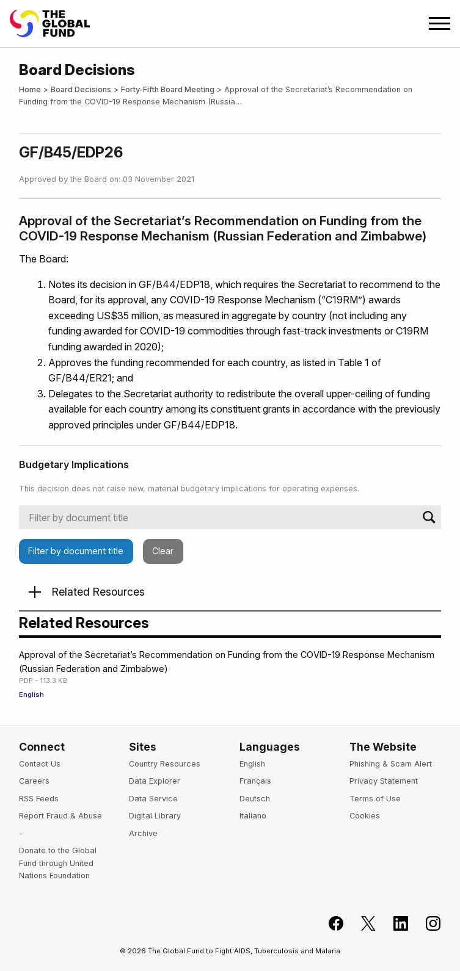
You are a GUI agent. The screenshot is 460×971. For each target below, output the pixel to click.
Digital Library (155, 815)
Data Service (153, 798)
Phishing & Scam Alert (390, 763)
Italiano (252, 815)
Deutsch (254, 798)
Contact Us (39, 763)
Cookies (364, 815)
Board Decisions (81, 89)
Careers (34, 780)
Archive (143, 833)
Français (255, 780)
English (31, 694)
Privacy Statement (383, 780)
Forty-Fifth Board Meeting (167, 89)
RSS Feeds (39, 798)
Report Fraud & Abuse (60, 815)
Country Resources (164, 763)
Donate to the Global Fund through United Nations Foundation (58, 863)
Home (30, 89)
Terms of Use (375, 798)
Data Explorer (154, 780)
